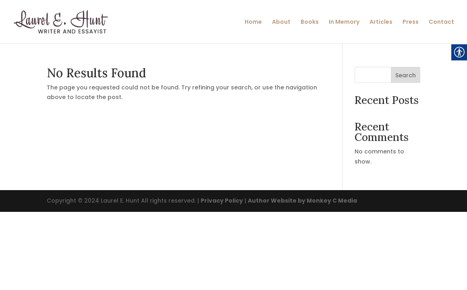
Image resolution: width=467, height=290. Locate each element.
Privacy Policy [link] (222, 201)
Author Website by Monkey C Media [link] (302, 201)
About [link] (281, 22)
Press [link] (411, 22)
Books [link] (310, 22)
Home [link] (253, 22)
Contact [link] (441, 22)
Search (405, 75)
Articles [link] (380, 22)
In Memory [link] (344, 22)
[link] (69, 21)
